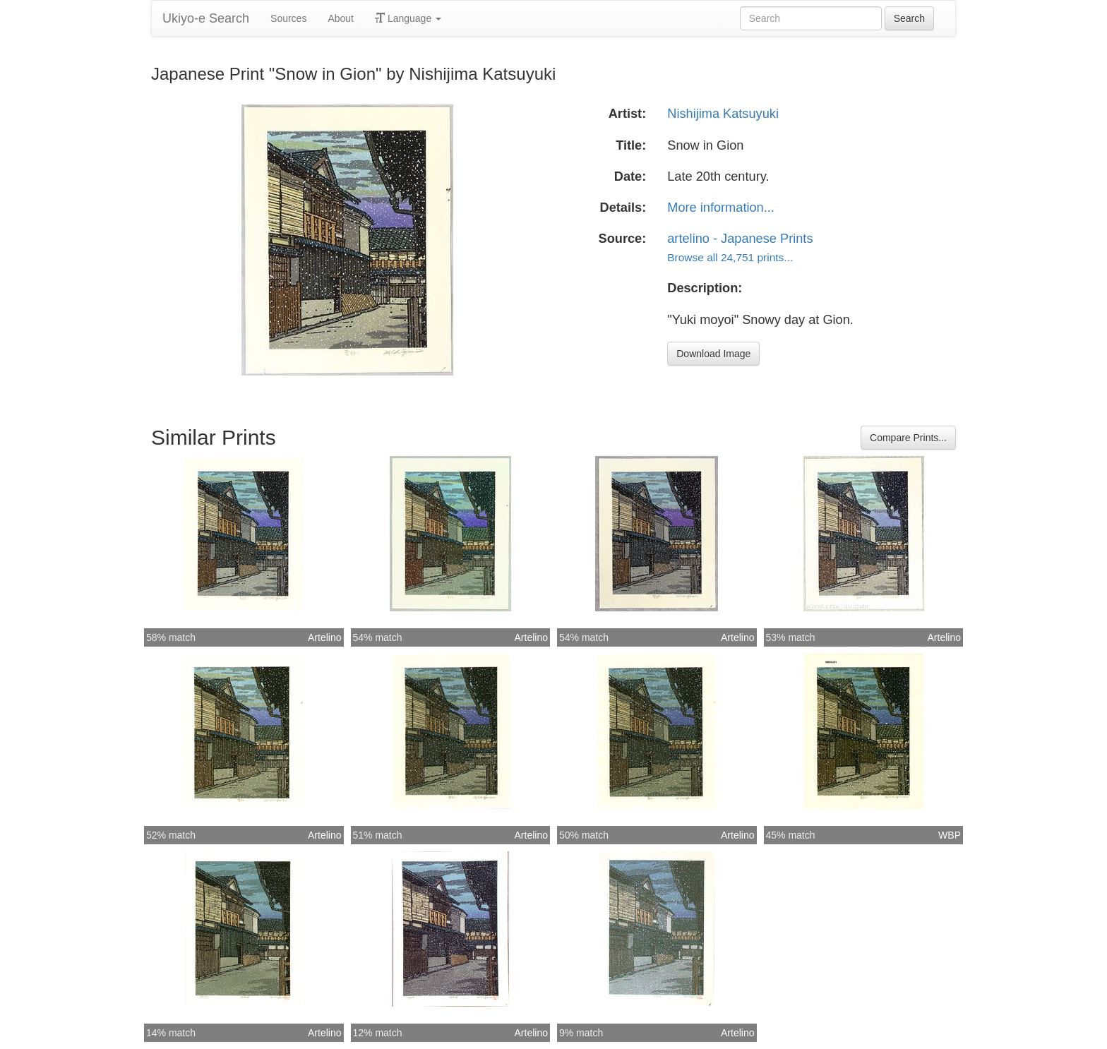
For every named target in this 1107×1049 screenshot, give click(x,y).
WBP (949, 835)
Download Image (713, 353)
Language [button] (408, 18)
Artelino (324, 637)
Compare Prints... (908, 437)
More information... (720, 207)
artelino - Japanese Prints (740, 239)
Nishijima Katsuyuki (723, 114)
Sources (288, 18)
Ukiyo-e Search (205, 18)
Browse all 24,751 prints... (730, 257)
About (341, 18)
